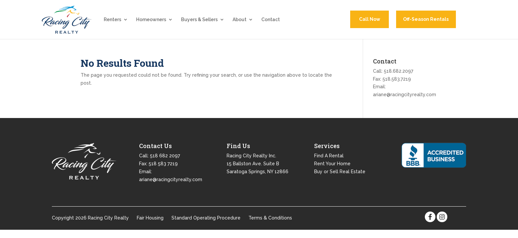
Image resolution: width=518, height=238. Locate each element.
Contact (270, 21)
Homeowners (151, 21)
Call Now (369, 20)
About (239, 21)
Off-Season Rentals (426, 20)
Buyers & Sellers (199, 21)
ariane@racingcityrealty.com (404, 96)
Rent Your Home (332, 166)
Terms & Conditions (270, 220)
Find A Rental (329, 158)
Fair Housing (150, 220)
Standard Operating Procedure (205, 220)
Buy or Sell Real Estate (339, 174)
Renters (112, 21)
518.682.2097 (398, 73)
